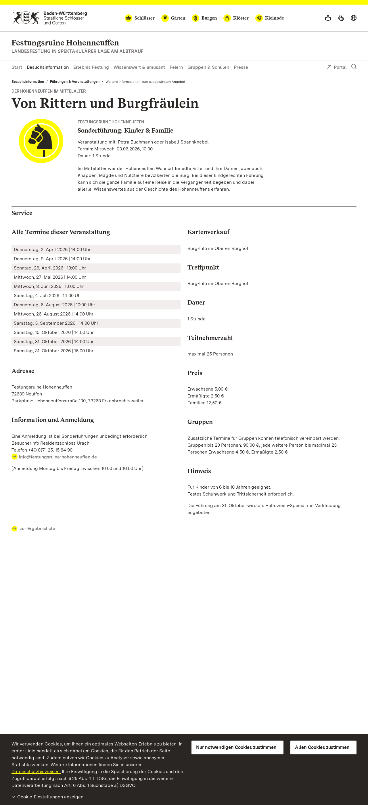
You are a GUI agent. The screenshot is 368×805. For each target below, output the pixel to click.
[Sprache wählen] (353, 18)
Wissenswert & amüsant (139, 67)
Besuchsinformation (48, 67)
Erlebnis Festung (91, 67)
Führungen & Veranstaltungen (74, 82)
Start (17, 67)
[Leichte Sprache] (328, 18)
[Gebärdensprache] (341, 18)
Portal (337, 67)
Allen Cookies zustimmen (322, 747)
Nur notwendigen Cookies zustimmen (236, 747)
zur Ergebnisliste (33, 528)
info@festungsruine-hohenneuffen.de (58, 457)
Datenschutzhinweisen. (36, 771)
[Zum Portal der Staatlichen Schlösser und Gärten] (49, 18)
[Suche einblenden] (353, 67)
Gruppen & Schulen (208, 67)
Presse (241, 67)
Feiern (176, 67)
